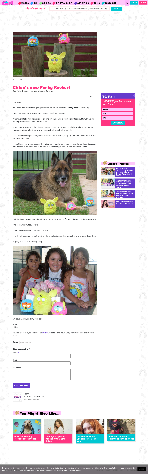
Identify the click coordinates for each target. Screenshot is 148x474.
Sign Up (143, 3)
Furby (45, 332)
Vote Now (118, 123)
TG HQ (95, 3)
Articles (22, 80)
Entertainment (62, 3)
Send (116, 8)
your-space (25, 342)
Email (15, 360)
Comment (17, 367)
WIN (33, 3)
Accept (142, 469)
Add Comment (21, 385)
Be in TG (45, 3)
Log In (134, 3)
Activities (81, 3)
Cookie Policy (57, 470)
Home (15, 80)
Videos (23, 3)
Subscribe (108, 3)
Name (16, 353)
